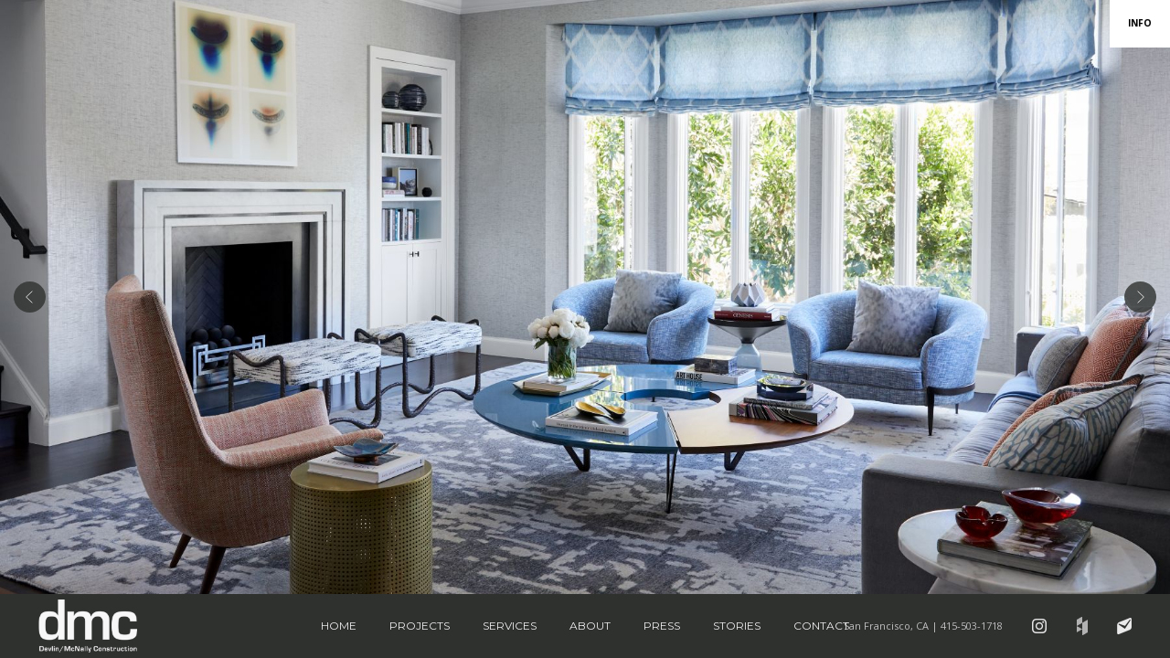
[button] (30, 297)
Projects (419, 625)
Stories (736, 625)
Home (338, 625)
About (590, 625)
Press (662, 625)
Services (510, 625)
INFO (1140, 22)
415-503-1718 (972, 625)
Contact (821, 625)
